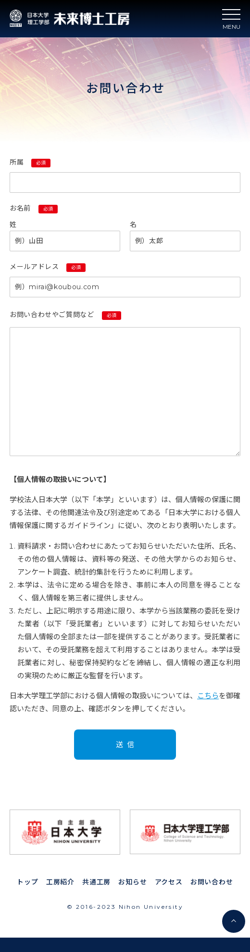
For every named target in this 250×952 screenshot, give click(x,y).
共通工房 (96, 882)
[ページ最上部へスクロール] (233, 921)
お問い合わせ (211, 882)
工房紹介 (60, 882)
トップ (27, 882)
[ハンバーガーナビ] (231, 17)
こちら (208, 695)
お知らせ (132, 882)
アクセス (169, 882)
